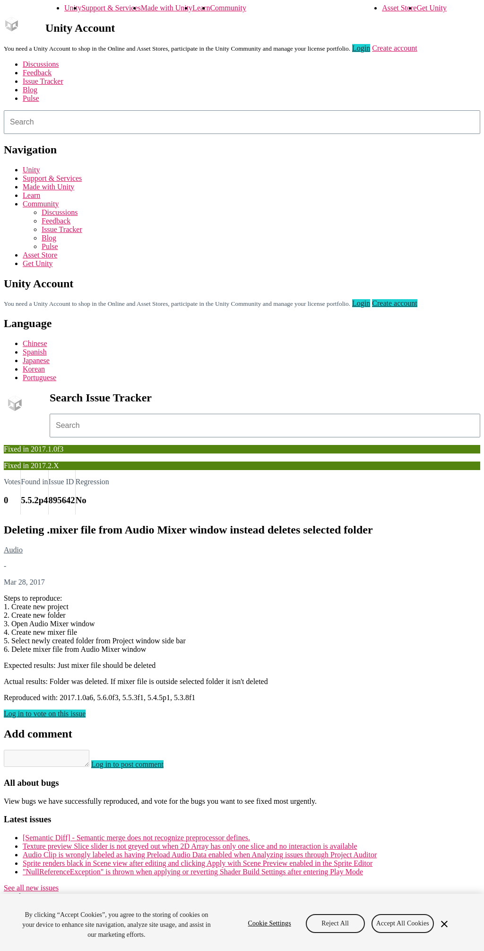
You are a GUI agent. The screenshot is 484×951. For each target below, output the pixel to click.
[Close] (444, 924)
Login (361, 48)
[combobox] (242, 122)
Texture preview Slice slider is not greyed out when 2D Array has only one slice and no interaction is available (190, 849)
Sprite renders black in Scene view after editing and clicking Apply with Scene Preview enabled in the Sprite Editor (197, 866)
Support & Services (110, 8)
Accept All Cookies (402, 923)
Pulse (31, 98)
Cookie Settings (269, 923)
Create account (394, 48)
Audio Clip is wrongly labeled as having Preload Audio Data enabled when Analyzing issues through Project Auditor (200, 857)
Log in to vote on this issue (45, 714)
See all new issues (31, 891)
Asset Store (399, 8)
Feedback (37, 73)
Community (228, 8)
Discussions (41, 64)
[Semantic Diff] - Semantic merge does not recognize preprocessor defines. (136, 840)
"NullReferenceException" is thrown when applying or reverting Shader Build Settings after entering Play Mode (193, 875)
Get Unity (431, 8)
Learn (201, 8)
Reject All (335, 923)
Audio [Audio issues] (13, 550)
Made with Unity (166, 8)
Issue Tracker (43, 81)
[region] (242, 922)
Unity (72, 8)
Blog (30, 90)
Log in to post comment (137, 767)
